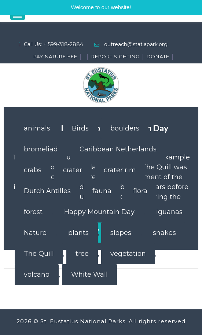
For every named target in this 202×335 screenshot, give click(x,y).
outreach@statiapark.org (136, 44)
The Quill (39, 254)
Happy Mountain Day (99, 212)
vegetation (128, 254)
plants (78, 233)
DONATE (157, 56)
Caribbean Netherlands (118, 149)
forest (33, 212)
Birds (80, 128)
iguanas (169, 212)
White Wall (89, 274)
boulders (124, 128)
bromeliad (41, 149)
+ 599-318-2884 (63, 44)
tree (82, 254)
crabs (32, 170)
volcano (36, 274)
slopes (120, 233)
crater (72, 170)
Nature (35, 233)
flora (140, 191)
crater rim (120, 170)
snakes (164, 233)
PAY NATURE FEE (55, 56)
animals (37, 128)
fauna (101, 191)
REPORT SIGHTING (115, 56)
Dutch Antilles (47, 191)
